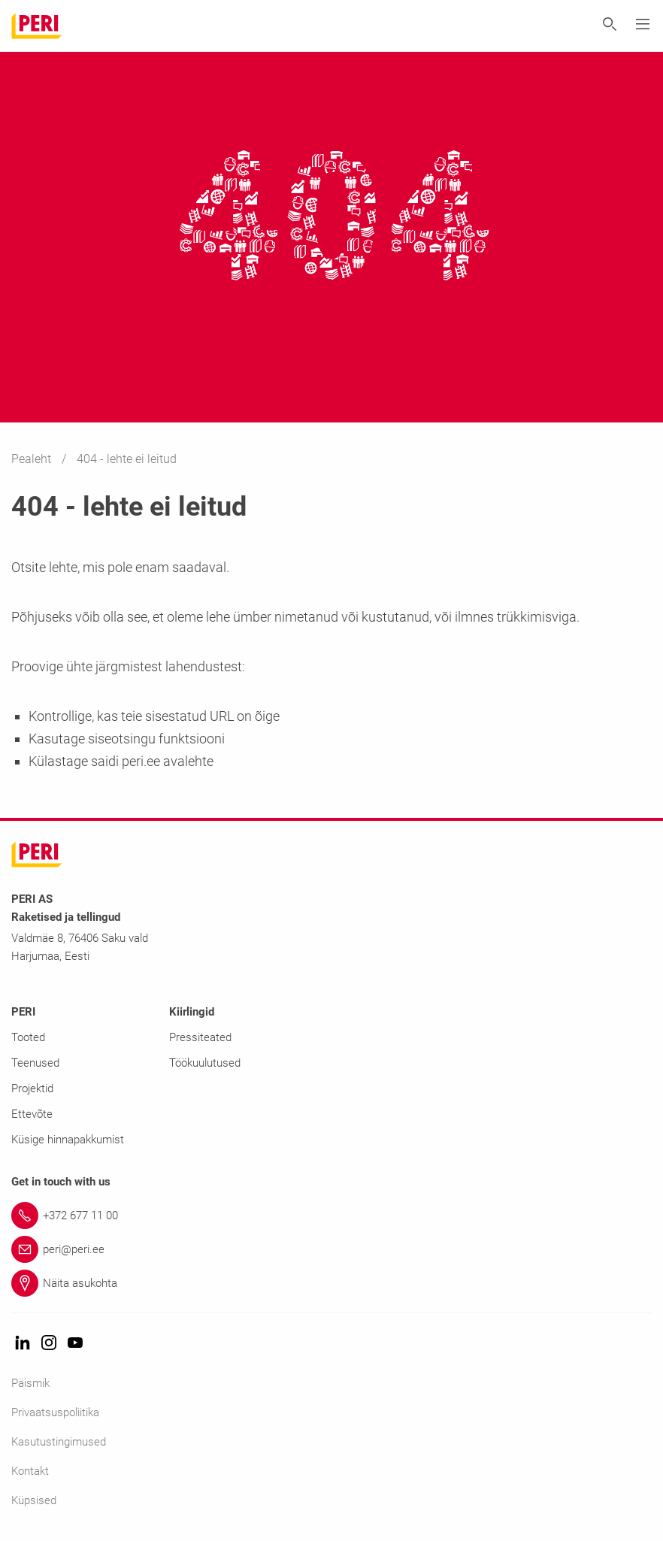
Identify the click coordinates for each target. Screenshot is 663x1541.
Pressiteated (200, 1037)
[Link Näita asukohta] (331, 1283)
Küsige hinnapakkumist (67, 1139)
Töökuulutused (205, 1063)
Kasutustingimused (58, 1442)
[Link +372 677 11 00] (331, 1215)
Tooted (28, 1037)
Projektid (32, 1088)
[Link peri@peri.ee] (331, 1249)
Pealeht (32, 459)
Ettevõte (32, 1114)
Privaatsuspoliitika (55, 1412)
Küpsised (33, 1500)
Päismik (30, 1383)
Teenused (35, 1063)
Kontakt (30, 1471)
